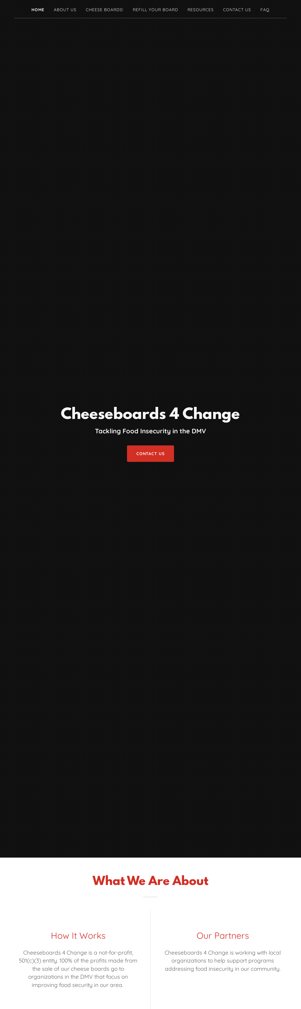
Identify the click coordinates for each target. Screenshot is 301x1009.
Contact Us (150, 453)
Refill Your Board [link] (155, 9)
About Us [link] (65, 9)
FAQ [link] (265, 9)
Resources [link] (201, 9)
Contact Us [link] (237, 9)
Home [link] (37, 9)
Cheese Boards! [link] (104, 9)
